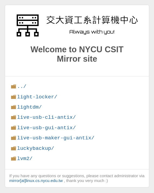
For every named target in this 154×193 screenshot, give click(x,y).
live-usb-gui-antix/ (46, 127)
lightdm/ (29, 107)
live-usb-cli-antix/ (46, 117)
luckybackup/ (35, 148)
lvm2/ (25, 158)
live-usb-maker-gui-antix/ (55, 138)
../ (21, 86)
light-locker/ (37, 97)
